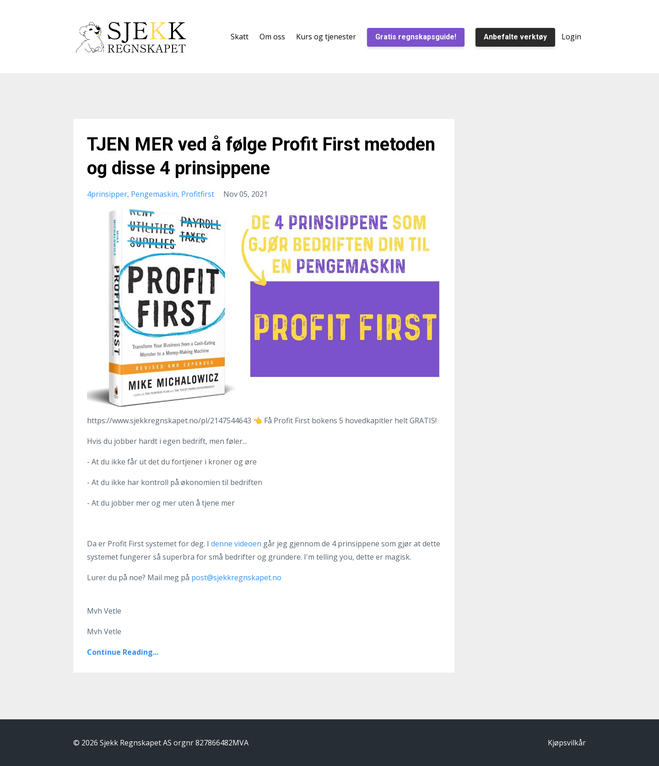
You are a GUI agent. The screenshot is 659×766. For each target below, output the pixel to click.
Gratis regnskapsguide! (415, 36)
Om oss (272, 37)
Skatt (239, 37)
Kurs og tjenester (326, 37)
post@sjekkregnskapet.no (236, 577)
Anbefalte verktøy (515, 36)
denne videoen (237, 544)
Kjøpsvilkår (567, 743)
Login (571, 37)
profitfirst (197, 194)
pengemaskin (154, 194)
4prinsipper (107, 194)
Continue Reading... (122, 652)
